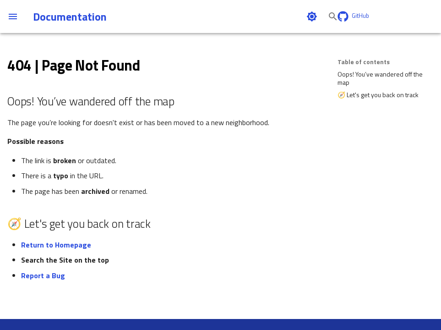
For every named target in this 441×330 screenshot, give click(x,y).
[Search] (269, 16)
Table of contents (364, 62)
